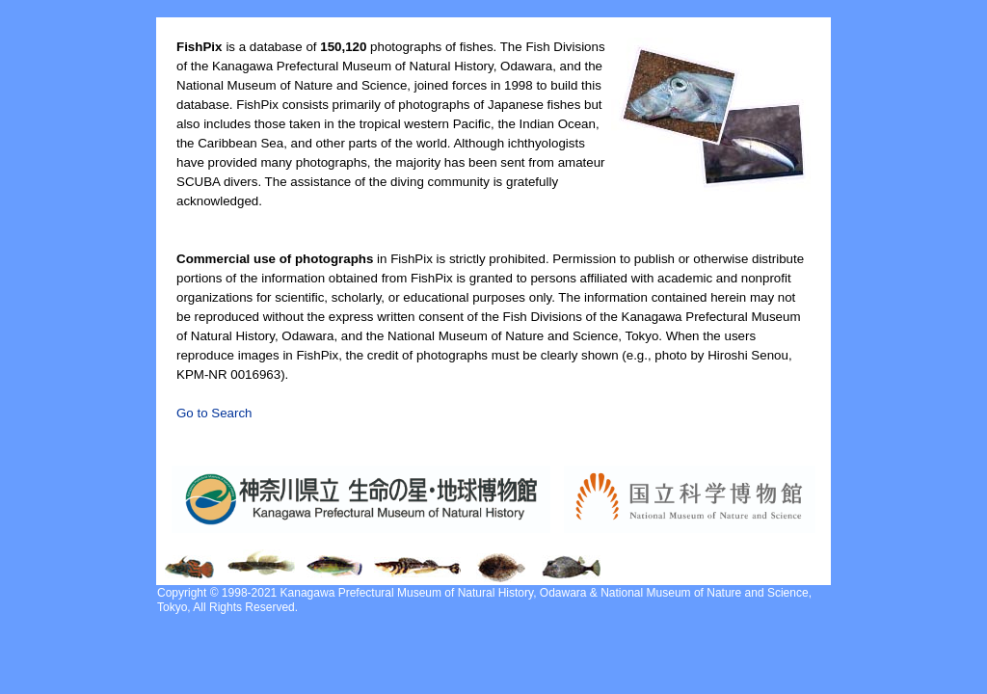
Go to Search (214, 413)
